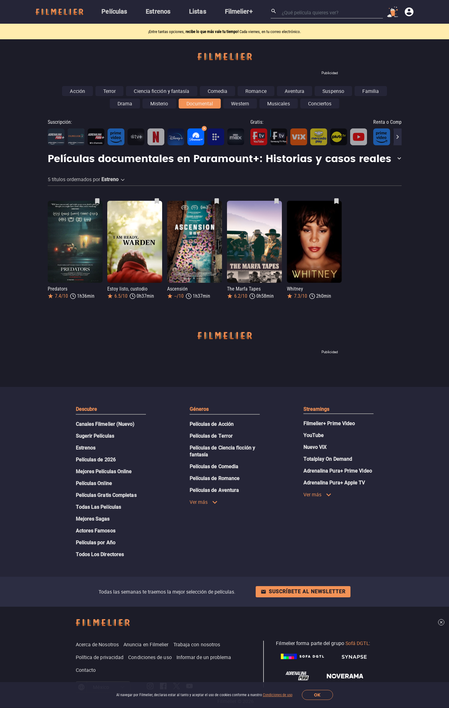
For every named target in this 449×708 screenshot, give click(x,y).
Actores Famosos (95, 531)
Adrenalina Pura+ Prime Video (337, 471)
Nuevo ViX (315, 447)
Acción (77, 91)
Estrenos (86, 448)
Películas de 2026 (96, 460)
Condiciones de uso (277, 695)
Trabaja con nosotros (196, 644)
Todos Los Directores (100, 554)
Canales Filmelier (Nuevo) (105, 424)
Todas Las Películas (98, 507)
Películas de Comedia (214, 467)
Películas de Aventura (214, 490)
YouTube (313, 435)
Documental (199, 103)
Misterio (159, 103)
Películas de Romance (215, 478)
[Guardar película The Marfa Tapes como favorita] (276, 201)
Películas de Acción (212, 424)
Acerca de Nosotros (97, 644)
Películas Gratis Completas (106, 495)
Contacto (86, 670)
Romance (256, 91)
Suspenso (333, 91)
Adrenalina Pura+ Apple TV (334, 483)
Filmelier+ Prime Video (329, 423)
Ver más (204, 502)
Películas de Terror (211, 436)
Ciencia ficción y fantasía (161, 91)
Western (240, 103)
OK (317, 695)
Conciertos (320, 103)
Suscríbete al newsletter (303, 592)
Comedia (218, 91)
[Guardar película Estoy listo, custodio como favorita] (157, 201)
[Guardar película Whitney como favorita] (336, 201)
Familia (370, 91)
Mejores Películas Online (104, 471)
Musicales (278, 103)
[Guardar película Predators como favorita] (97, 201)
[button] (225, 159)
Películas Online (94, 483)
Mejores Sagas (93, 519)
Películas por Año (95, 543)
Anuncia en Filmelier (146, 644)
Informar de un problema (203, 657)
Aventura (295, 91)
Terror (109, 91)
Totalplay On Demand (327, 459)
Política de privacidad (100, 657)
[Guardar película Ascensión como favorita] (216, 201)
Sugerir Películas (95, 436)
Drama (125, 103)
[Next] (397, 136)
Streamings (316, 409)
